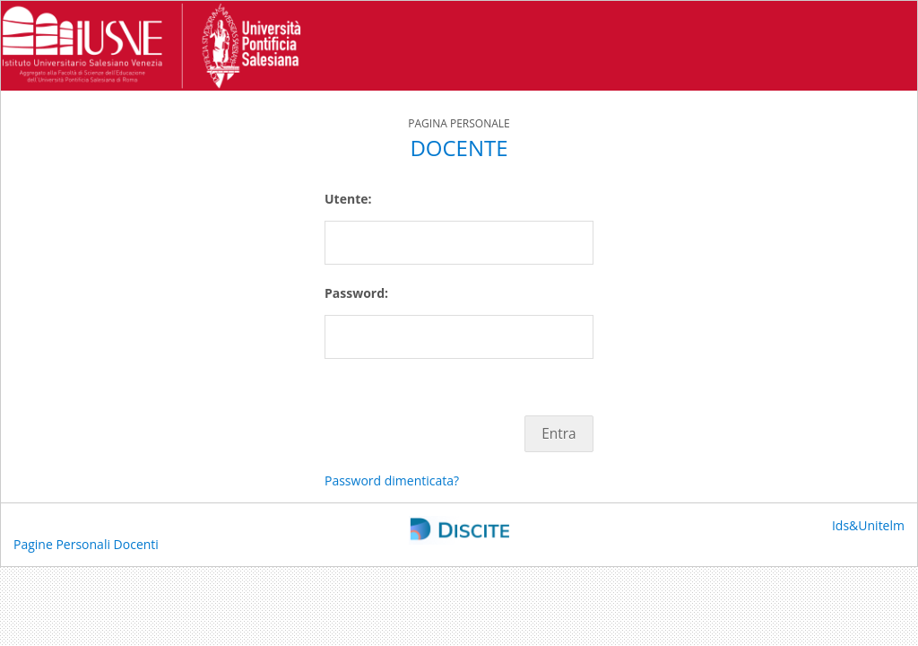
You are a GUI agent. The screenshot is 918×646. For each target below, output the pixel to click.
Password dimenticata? (392, 480)
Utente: (348, 198)
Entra (558, 433)
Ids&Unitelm (868, 525)
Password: (356, 292)
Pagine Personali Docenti (86, 544)
